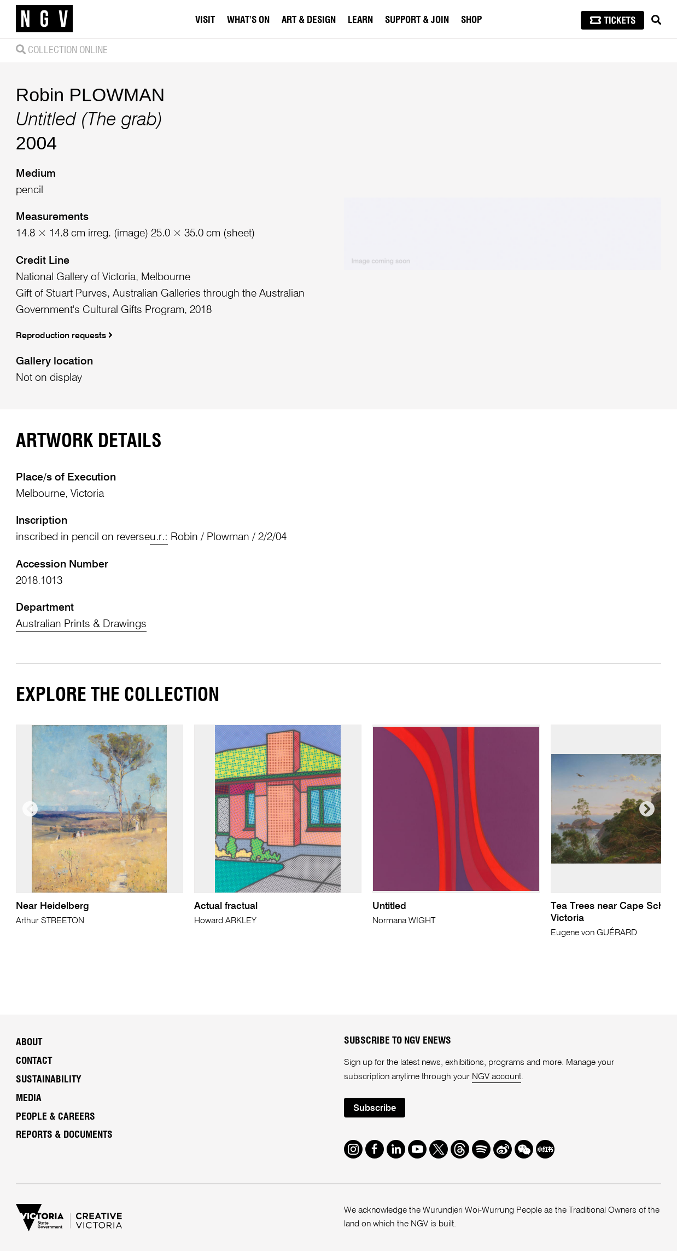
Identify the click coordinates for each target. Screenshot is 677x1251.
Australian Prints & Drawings (81, 624)
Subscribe (374, 1108)
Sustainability (48, 1080)
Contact (34, 1061)
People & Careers (55, 1117)
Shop (471, 20)
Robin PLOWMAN (90, 94)
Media (29, 1098)
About (29, 1042)
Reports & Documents (64, 1135)
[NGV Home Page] (44, 19)
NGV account (496, 1077)
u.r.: (159, 537)
